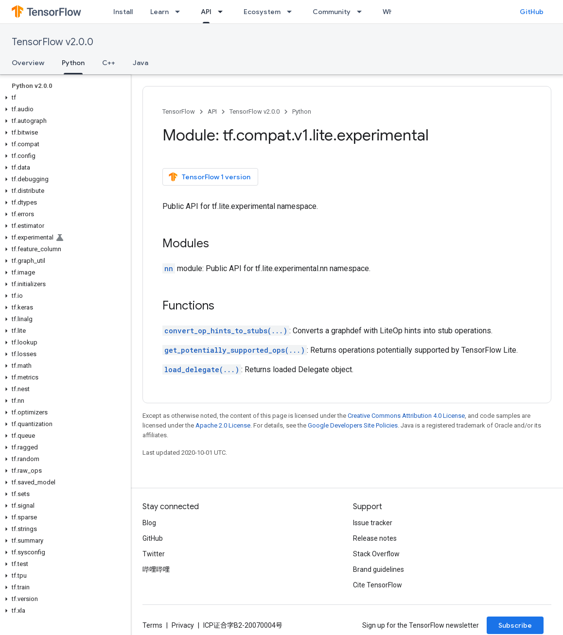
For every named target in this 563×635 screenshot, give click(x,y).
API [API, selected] (206, 11)
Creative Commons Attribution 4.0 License (406, 415)
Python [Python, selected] (73, 62)
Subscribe (515, 625)
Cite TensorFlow (377, 585)
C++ (108, 62)
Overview (28, 62)
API (212, 111)
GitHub (532, 11)
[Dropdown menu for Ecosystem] (292, 11)
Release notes (375, 538)
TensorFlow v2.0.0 (52, 42)
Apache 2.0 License (222, 425)
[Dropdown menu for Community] (362, 11)
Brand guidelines (378, 569)
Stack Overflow (376, 554)
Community (332, 11)
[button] (63, 97)
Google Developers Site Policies (353, 425)
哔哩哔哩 (156, 569)
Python (301, 111)
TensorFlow (178, 111)
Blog (149, 523)
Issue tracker (372, 523)
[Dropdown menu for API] (223, 11)
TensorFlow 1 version (209, 177)
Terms (152, 625)
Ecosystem (262, 11)
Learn (159, 11)
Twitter (153, 554)
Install (123, 11)
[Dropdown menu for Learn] (180, 11)
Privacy (183, 625)
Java (140, 62)
